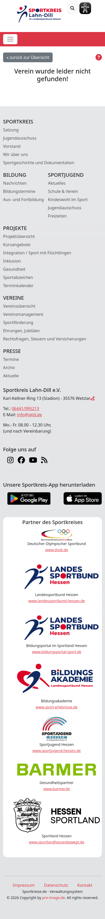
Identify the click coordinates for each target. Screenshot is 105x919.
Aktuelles (56, 183)
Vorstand (12, 146)
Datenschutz (56, 885)
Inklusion (12, 261)
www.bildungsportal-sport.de (56, 651)
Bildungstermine (19, 191)
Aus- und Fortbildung (23, 199)
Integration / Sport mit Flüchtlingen (37, 253)
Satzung (11, 130)
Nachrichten (15, 183)
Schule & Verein (63, 191)
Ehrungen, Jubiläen (21, 330)
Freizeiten (57, 216)
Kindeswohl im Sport (68, 199)
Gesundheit (14, 269)
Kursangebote (16, 244)
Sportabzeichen (18, 277)
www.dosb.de (56, 549)
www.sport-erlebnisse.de (57, 707)
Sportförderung (18, 322)
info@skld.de (29, 414)
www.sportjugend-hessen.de (56, 750)
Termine (11, 359)
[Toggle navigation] (10, 39)
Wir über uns (15, 154)
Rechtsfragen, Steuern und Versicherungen (44, 339)
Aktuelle (11, 376)
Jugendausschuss (19, 138)
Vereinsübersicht (19, 306)
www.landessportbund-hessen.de (56, 600)
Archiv (9, 367)
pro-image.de (53, 897)
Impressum (24, 885)
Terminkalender (18, 285)
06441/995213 (25, 408)
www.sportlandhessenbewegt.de (56, 842)
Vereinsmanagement (23, 314)
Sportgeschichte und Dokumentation (38, 162)
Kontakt (84, 885)
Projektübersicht (19, 236)
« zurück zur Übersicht (27, 57)
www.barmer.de (56, 788)
